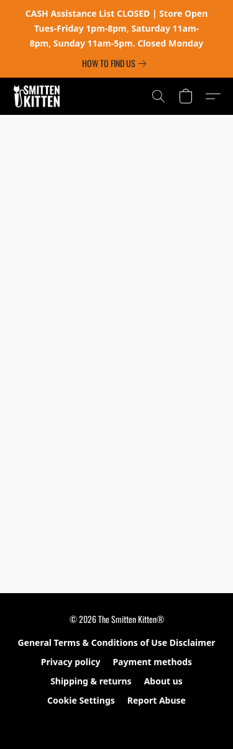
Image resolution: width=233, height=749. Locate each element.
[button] (38, 96)
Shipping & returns (91, 681)
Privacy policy (71, 662)
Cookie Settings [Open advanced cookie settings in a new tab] (81, 700)
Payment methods (152, 662)
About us (163, 681)
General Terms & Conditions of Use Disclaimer (116, 642)
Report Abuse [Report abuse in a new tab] (156, 700)
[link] (116, 63)
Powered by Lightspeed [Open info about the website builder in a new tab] (116, 722)
